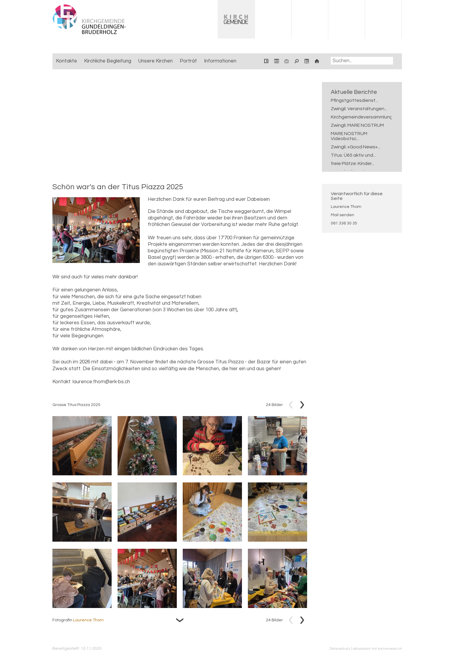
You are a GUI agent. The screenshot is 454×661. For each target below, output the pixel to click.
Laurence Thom (346, 207)
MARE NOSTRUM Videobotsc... (349, 136)
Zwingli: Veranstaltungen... (359, 108)
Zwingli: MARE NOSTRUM (357, 125)
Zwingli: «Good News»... (355, 147)
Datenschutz (340, 648)
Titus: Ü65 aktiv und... (353, 155)
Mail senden (342, 215)
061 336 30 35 (344, 223)
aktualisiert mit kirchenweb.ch (377, 648)
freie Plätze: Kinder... (352, 163)
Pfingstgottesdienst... (354, 100)
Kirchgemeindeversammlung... (359, 117)
